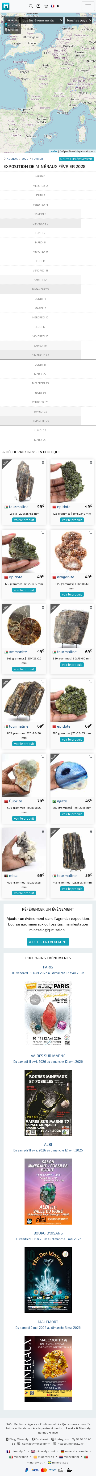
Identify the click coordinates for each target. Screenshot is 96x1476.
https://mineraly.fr (70, 1443)
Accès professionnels (48, 1428)
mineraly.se (58, 1462)
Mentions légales (25, 1424)
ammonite (15, 651)
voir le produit (24, 520)
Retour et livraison (18, 1428)
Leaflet (54, 151)
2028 (25, 158)
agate (59, 800)
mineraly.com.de (74, 1451)
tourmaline (16, 506)
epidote (61, 506)
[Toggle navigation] (88, 6)
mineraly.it (19, 1456)
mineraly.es (44, 1456)
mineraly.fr (16, 1451)
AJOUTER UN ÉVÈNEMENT (48, 942)
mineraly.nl (69, 1456)
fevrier (37, 158)
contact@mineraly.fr (36, 1443)
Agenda (12, 158)
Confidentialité (49, 1424)
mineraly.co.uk (43, 1451)
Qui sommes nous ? (75, 1424)
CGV (8, 1424)
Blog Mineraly (17, 1439)
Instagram (60, 1439)
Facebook (40, 1439)
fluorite (13, 800)
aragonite (63, 576)
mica (10, 875)
